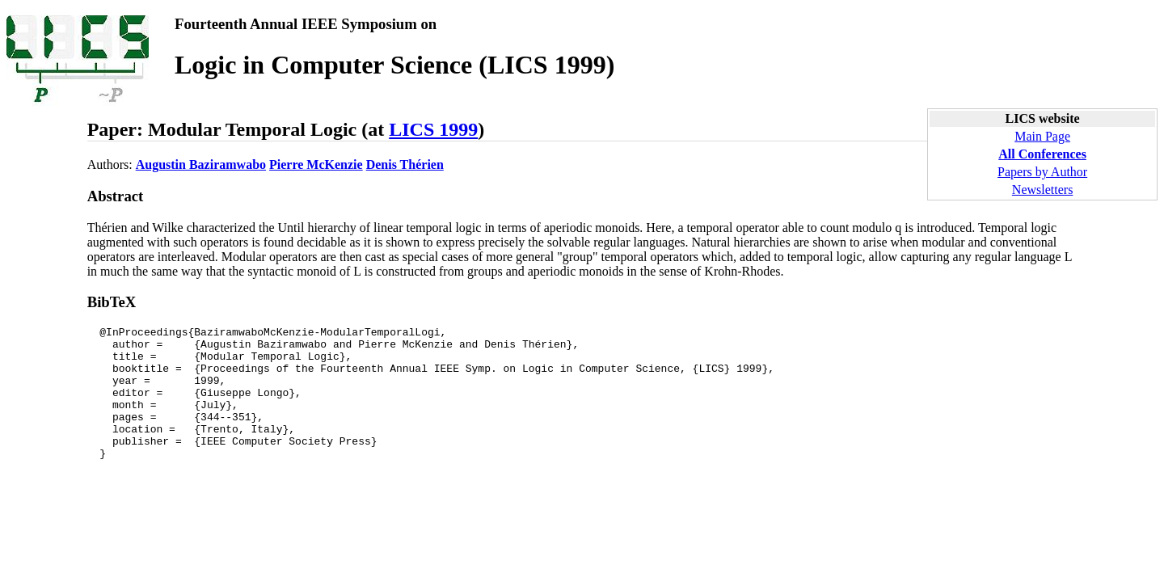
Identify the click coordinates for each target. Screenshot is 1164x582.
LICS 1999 (433, 129)
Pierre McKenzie (316, 164)
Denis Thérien (405, 164)
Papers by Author (1042, 172)
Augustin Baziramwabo (201, 164)
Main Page (1042, 136)
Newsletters (1042, 189)
